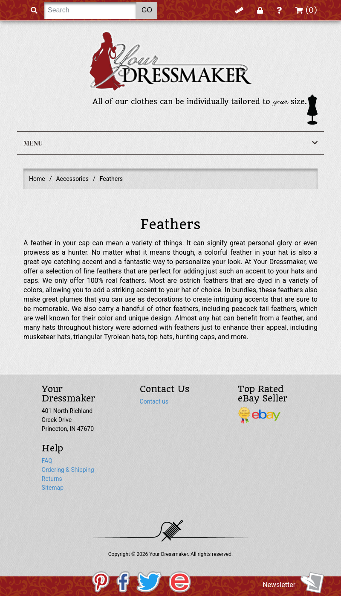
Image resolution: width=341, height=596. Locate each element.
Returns (52, 478)
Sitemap (53, 487)
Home (37, 178)
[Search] (90, 10)
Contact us (154, 401)
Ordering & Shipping (68, 469)
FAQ (47, 460)
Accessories (72, 178)
